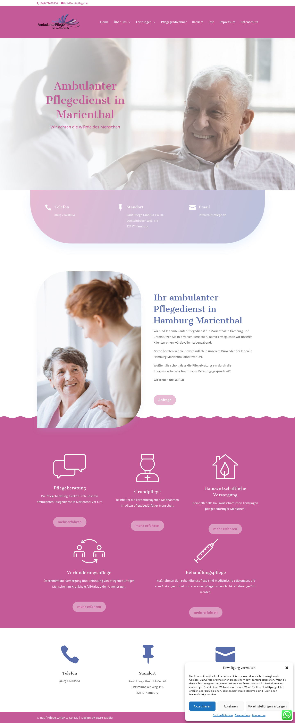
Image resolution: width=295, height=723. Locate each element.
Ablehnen (231, 706)
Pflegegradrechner (174, 22)
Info (211, 22)
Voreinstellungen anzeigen (267, 706)
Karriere (197, 22)
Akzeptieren (202, 706)
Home (104, 22)
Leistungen (144, 22)
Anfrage (85, 146)
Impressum (259, 715)
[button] (287, 668)
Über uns (120, 22)
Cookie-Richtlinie (223, 715)
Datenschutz (242, 715)
